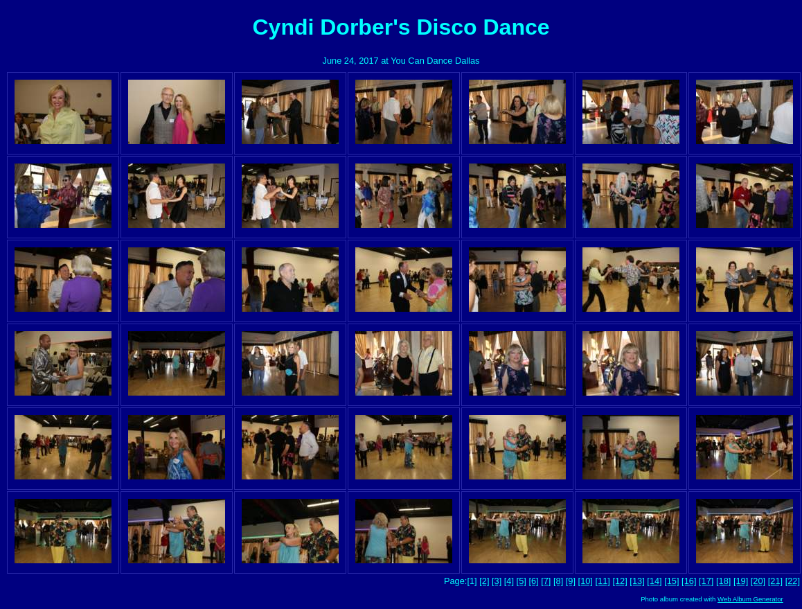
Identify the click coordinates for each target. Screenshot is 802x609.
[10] (585, 581)
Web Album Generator (750, 599)
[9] (571, 581)
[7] (546, 581)
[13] (637, 581)
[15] (671, 581)
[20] (758, 581)
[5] (521, 581)
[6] (533, 581)
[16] (688, 581)
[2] (484, 581)
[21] (775, 581)
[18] (723, 581)
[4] (509, 581)
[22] (792, 581)
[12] (619, 581)
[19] (740, 581)
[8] (558, 581)
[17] (706, 581)
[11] (603, 581)
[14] (654, 581)
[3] (496, 581)
